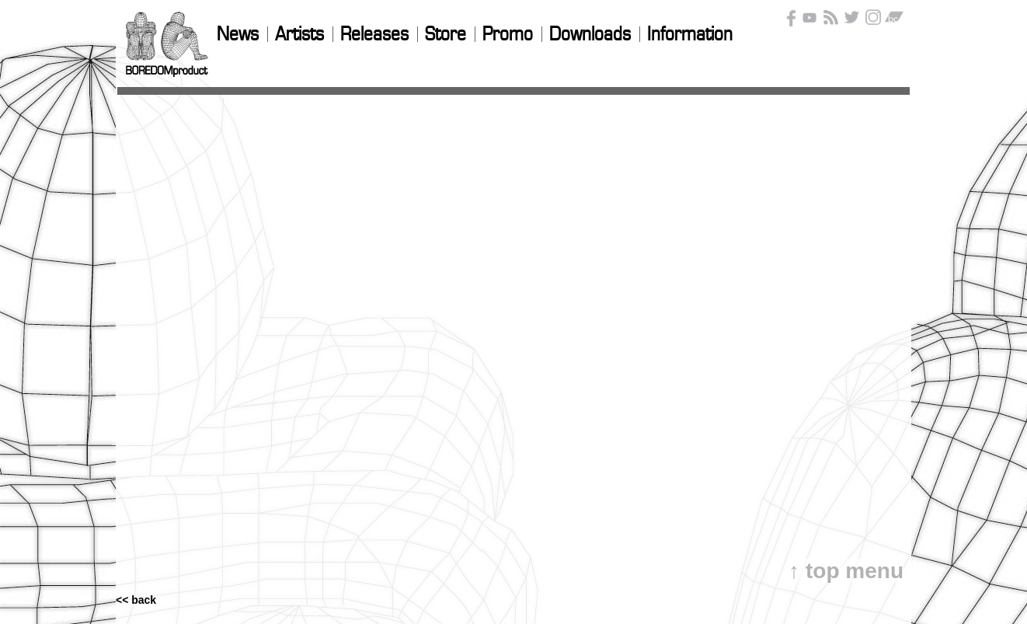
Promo (507, 35)
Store (445, 35)
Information (690, 35)
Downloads (590, 35)
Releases (374, 35)
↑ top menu (846, 571)
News (238, 35)
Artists (299, 35)
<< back (136, 555)
